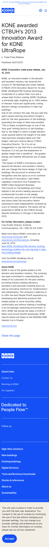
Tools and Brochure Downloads (18, 474)
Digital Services (10, 467)
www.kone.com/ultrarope (14, 261)
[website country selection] (40, 10)
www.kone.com (9, 326)
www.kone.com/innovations (15, 240)
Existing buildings (11, 461)
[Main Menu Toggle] (45, 10)
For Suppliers (8, 390)
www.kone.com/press (12, 237)
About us (6, 486)
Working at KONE (10, 384)
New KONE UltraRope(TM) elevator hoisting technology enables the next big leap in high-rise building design (24, 249)
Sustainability (9, 492)
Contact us (7, 378)
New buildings (9, 455)
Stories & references (13, 480)
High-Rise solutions (12, 449)
